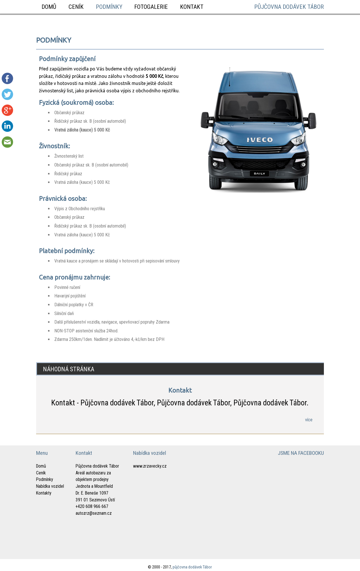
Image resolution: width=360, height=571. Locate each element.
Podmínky (109, 6)
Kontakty (43, 493)
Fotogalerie (151, 6)
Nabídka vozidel (50, 486)
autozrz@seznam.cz (94, 513)
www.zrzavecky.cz (150, 466)
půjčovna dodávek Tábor (289, 6)
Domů (49, 6)
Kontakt (191, 6)
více (309, 419)
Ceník (76, 6)
